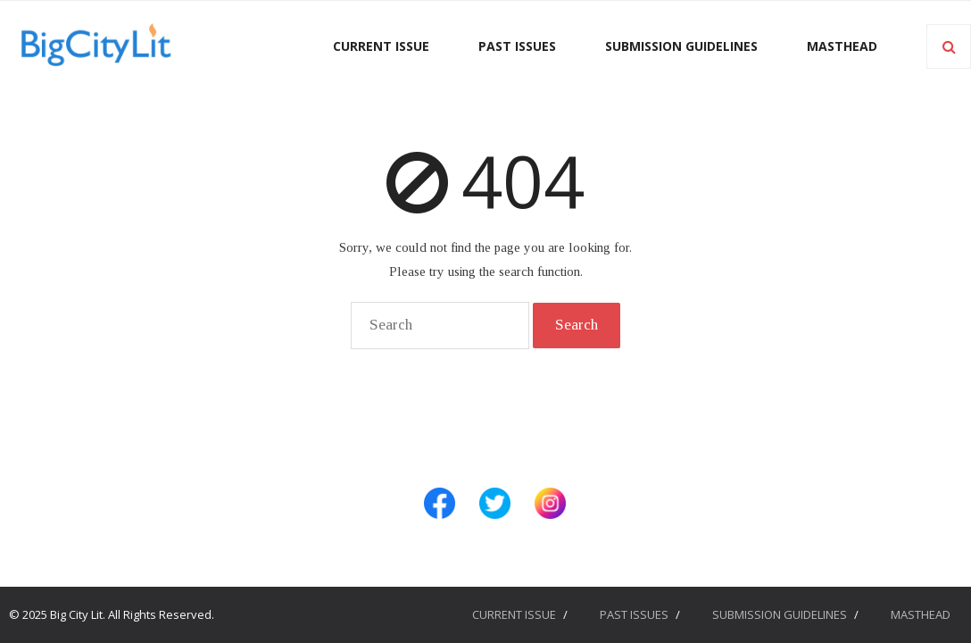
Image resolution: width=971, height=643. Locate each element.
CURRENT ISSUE (514, 614)
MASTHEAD (920, 614)
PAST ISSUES (634, 614)
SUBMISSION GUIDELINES (779, 614)
